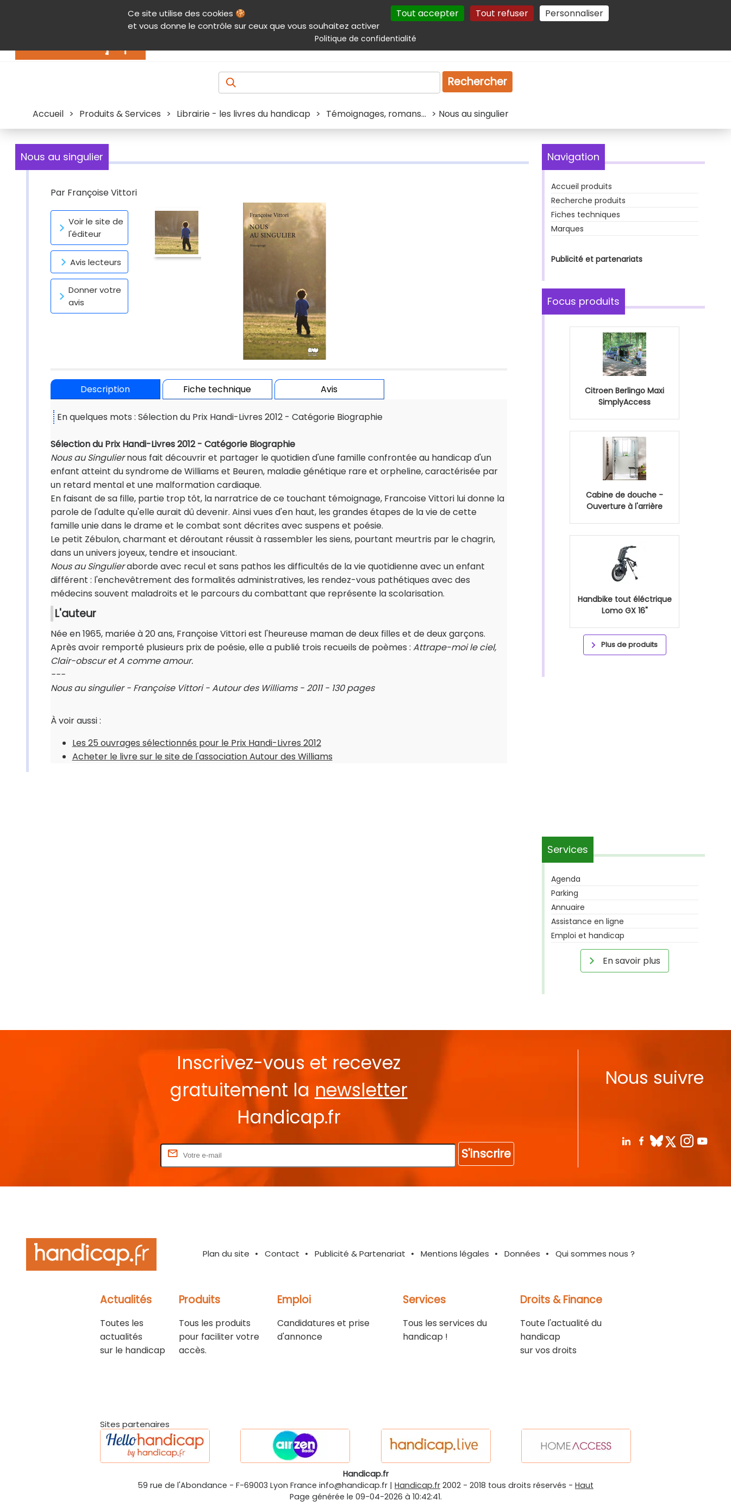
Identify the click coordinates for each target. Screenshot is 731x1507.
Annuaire (568, 907)
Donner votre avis (88, 296)
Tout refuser (502, 13)
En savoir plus (622, 960)
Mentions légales (455, 1253)
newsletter (361, 1090)
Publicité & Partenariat (360, 1253)
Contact (282, 1253)
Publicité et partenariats (596, 259)
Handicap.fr (417, 1485)
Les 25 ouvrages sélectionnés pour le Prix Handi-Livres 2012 (196, 729)
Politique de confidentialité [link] (365, 38)
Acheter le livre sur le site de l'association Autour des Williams (202, 743)
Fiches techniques (585, 214)
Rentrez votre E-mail (114, 1154)
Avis (329, 389)
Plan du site (226, 1253)
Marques (567, 228)
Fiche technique (217, 389)
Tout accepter (427, 13)
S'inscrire (486, 1153)
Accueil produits (581, 186)
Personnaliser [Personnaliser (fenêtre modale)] (574, 13)
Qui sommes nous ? (595, 1253)
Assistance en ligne (587, 921)
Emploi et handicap (587, 935)
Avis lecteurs (89, 261)
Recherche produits (588, 200)
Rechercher (477, 81)
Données (522, 1253)
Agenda (565, 879)
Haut (584, 1485)
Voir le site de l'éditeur (89, 228)
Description (105, 389)
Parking (564, 893)
